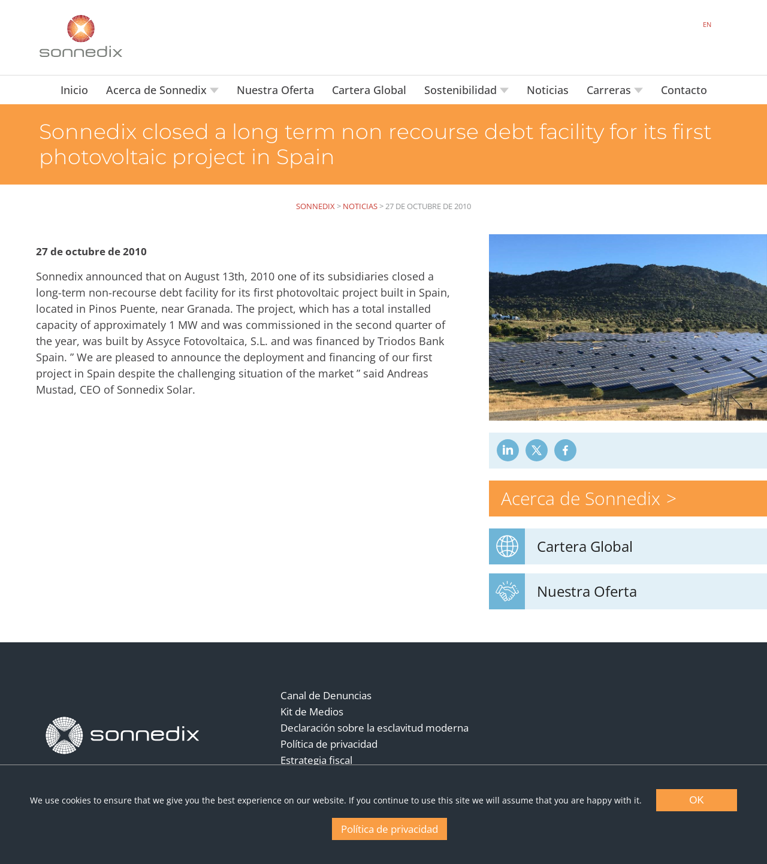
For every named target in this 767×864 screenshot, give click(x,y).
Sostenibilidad (462, 90)
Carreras (610, 90)
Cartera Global (369, 90)
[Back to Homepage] (123, 735)
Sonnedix (315, 206)
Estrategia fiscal (316, 760)
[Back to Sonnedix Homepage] (81, 36)
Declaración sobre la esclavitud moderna (374, 728)
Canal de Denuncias (326, 695)
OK (696, 800)
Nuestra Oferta (275, 90)
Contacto (684, 90)
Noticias (548, 90)
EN (707, 24)
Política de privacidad (329, 744)
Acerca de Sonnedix (158, 90)
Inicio (74, 90)
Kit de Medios (311, 711)
